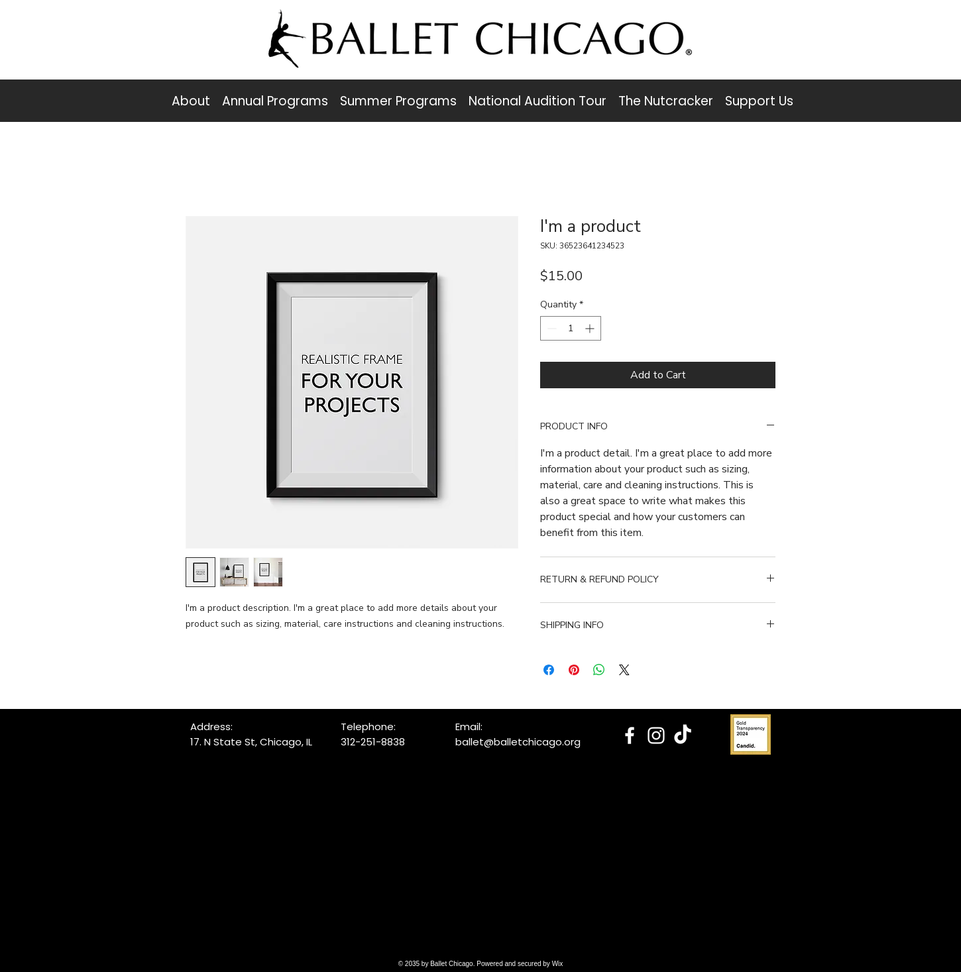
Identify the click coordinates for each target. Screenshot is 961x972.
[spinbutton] (571, 328)
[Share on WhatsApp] (599, 670)
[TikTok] (682, 735)
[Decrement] (550, 328)
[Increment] (591, 328)
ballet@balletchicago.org (518, 742)
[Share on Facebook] (549, 670)
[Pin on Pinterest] (574, 670)
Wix (557, 963)
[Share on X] (624, 670)
